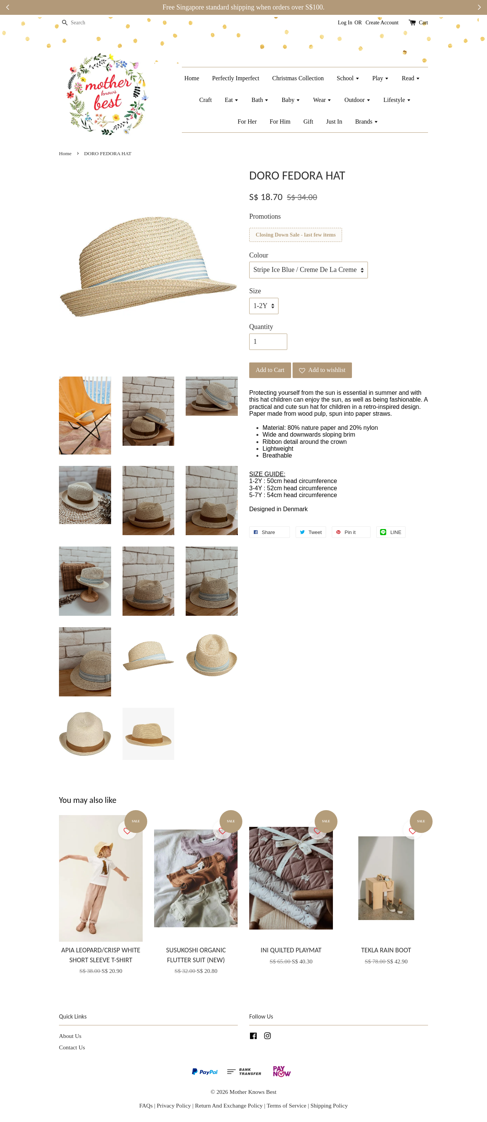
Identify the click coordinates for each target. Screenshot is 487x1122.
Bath (260, 100)
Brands (366, 121)
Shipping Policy (329, 1105)
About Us (70, 1036)
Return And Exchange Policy (229, 1105)
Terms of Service (287, 1105)
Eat (232, 100)
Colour (258, 255)
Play (380, 78)
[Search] (82, 23)
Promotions (265, 216)
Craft (205, 100)
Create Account (382, 22)
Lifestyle (397, 100)
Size (255, 291)
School (348, 78)
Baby (291, 100)
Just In (334, 121)
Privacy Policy (174, 1105)
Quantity (261, 327)
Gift (308, 121)
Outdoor (357, 100)
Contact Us (72, 1047)
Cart (423, 22)
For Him (280, 121)
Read (411, 78)
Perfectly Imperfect (235, 78)
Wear (322, 100)
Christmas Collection (298, 78)
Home (191, 78)
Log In (345, 22)
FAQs (146, 1105)
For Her (247, 121)
